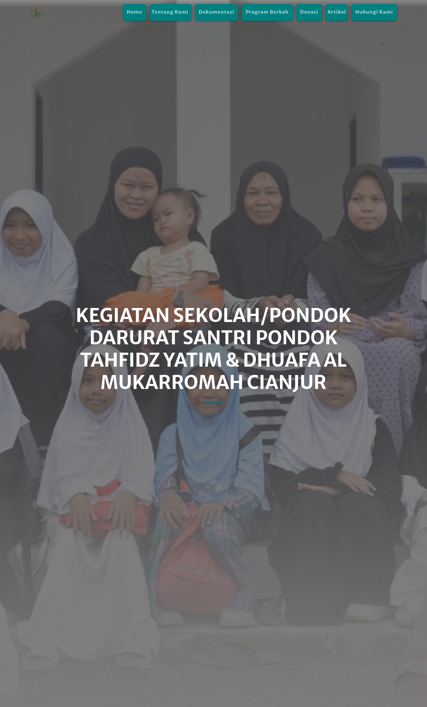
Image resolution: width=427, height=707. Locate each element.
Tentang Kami (170, 12)
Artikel (336, 12)
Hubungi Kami (374, 12)
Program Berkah (267, 12)
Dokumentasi (217, 12)
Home (134, 12)
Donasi (309, 12)
